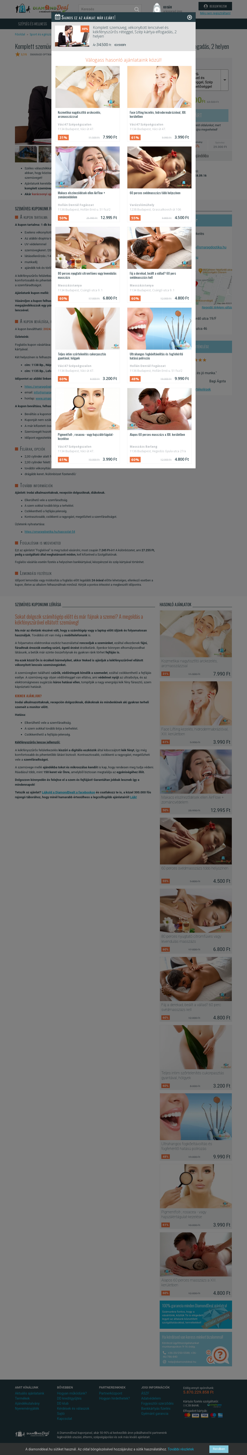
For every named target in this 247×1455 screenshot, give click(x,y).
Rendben (219, 1449)
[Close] (189, 17)
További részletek (181, 1449)
